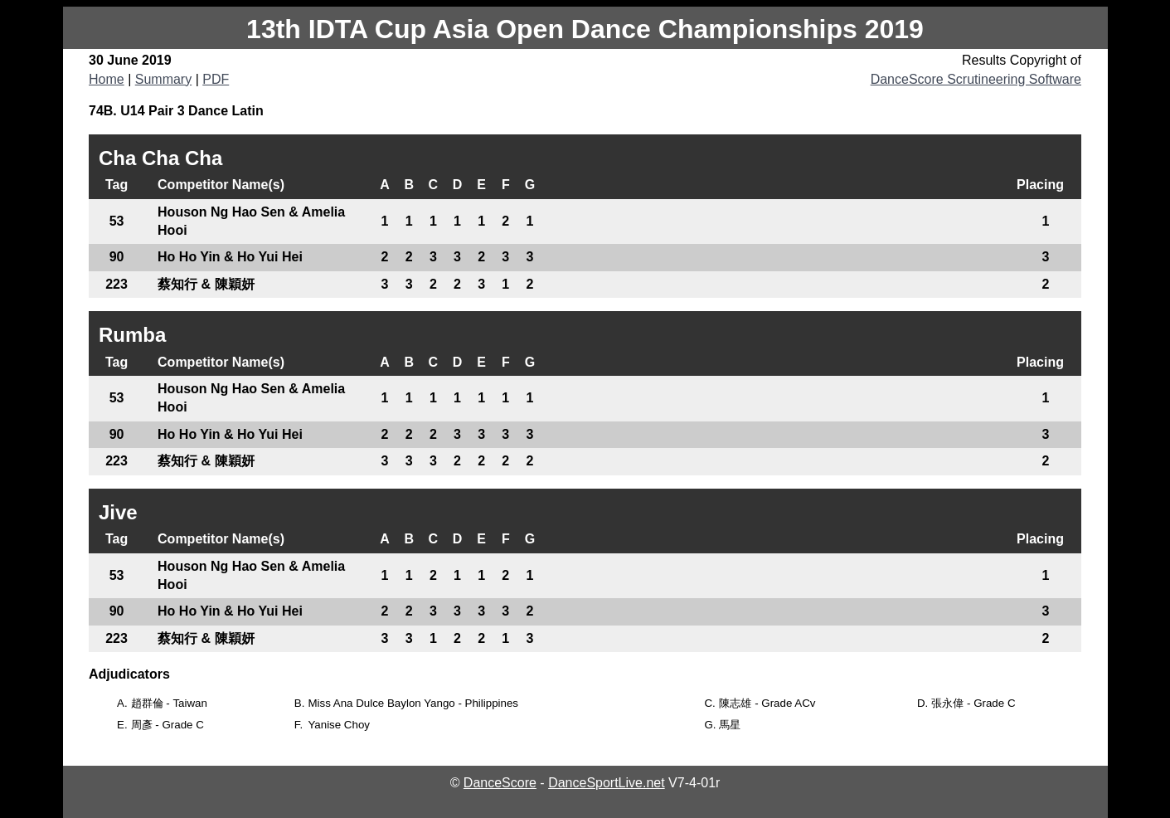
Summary (163, 79)
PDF (215, 79)
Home (106, 79)
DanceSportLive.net (606, 783)
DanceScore (500, 783)
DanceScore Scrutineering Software (976, 79)
